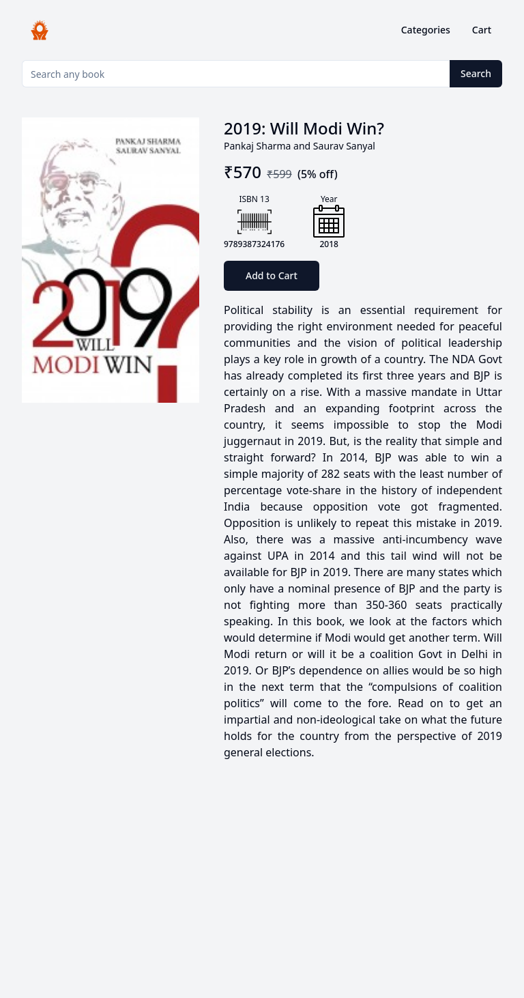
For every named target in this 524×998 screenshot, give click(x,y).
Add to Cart (271, 275)
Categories (425, 29)
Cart (481, 29)
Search (476, 73)
